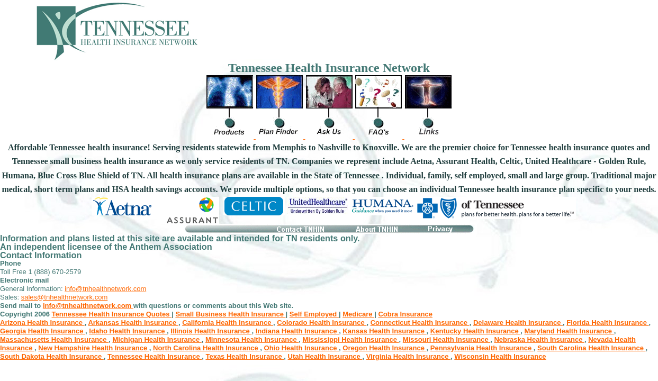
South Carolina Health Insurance (591, 348)
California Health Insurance (227, 322)
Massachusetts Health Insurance (54, 339)
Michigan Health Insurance (156, 339)
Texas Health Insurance (244, 356)
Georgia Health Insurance (42, 331)
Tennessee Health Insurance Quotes (112, 314)
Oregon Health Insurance (384, 348)
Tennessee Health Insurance (154, 356)
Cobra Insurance (405, 314)
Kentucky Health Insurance (475, 331)
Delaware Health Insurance (518, 322)
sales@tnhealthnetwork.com (64, 297)
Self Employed (314, 314)
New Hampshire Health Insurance (93, 348)
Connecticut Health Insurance (420, 322)
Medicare (358, 314)
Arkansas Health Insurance (133, 322)
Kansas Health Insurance (384, 331)
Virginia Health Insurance (408, 356)
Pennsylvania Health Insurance (482, 348)
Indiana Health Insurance (297, 331)
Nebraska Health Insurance (539, 339)
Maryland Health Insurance (569, 331)
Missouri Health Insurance (446, 339)
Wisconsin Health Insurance (500, 356)
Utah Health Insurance (325, 356)
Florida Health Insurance (607, 322)
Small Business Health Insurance (230, 314)
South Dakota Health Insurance (52, 356)
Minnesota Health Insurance (252, 339)
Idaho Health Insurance (128, 331)
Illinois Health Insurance (210, 331)
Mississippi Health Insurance (351, 339)
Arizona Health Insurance (42, 322)
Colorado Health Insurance (321, 322)
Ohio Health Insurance (301, 348)
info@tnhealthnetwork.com (105, 289)
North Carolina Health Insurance (206, 348)
